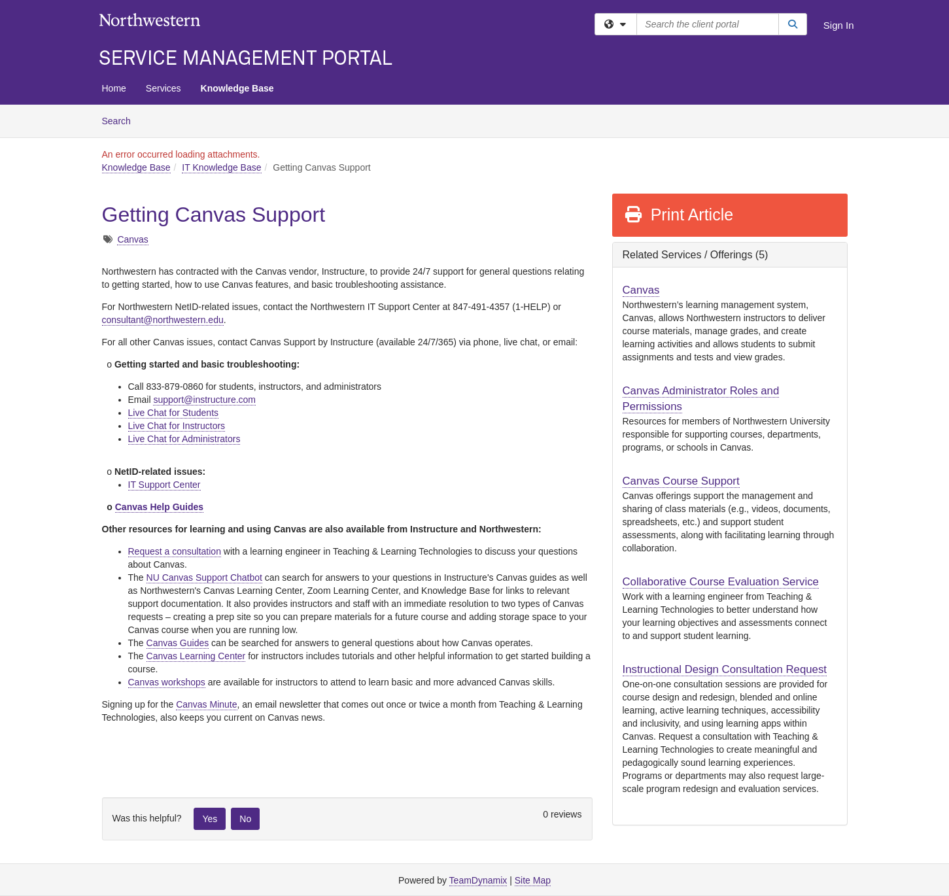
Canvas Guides (178, 643)
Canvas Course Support (681, 481)
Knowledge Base (237, 88)
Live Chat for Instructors (177, 426)
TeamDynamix (478, 880)
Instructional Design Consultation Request (725, 669)
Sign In (838, 25)
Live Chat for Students (173, 412)
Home (114, 88)
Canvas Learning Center (196, 656)
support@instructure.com (204, 399)
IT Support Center (164, 484)
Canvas (132, 239)
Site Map (533, 880)
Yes (209, 819)
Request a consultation (174, 551)
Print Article (678, 214)
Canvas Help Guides (159, 507)
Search (121, 120)
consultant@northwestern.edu (163, 320)
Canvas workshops (166, 682)
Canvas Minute (206, 704)
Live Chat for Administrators (184, 439)
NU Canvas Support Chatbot (204, 577)
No (245, 819)
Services (163, 88)
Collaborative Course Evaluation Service (721, 582)
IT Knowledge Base (221, 167)
